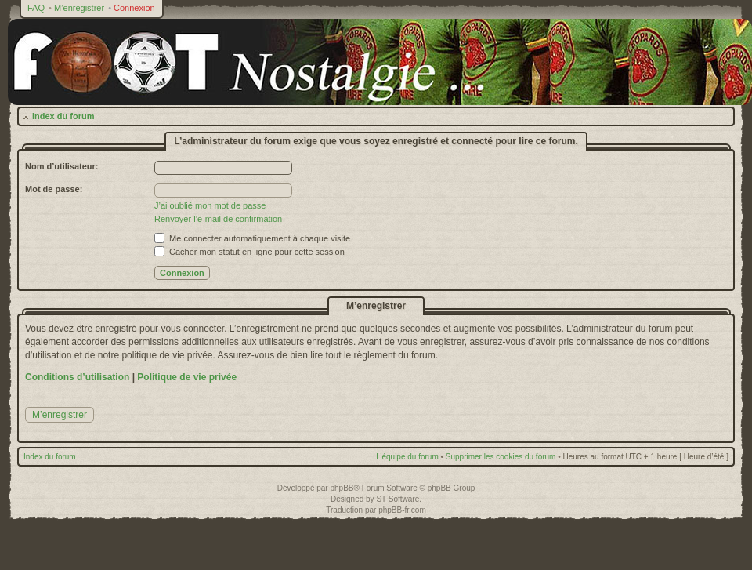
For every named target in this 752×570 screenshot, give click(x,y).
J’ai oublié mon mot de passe (210, 205)
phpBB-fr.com (402, 510)
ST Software (397, 499)
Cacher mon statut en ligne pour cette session (249, 251)
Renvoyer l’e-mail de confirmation (218, 218)
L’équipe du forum (407, 456)
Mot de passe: (53, 189)
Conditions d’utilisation (77, 377)
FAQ (36, 8)
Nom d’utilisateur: (62, 166)
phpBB (341, 488)
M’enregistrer (79, 8)
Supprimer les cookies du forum (501, 456)
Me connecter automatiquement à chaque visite (252, 238)
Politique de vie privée (187, 377)
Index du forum (63, 116)
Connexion (134, 8)
